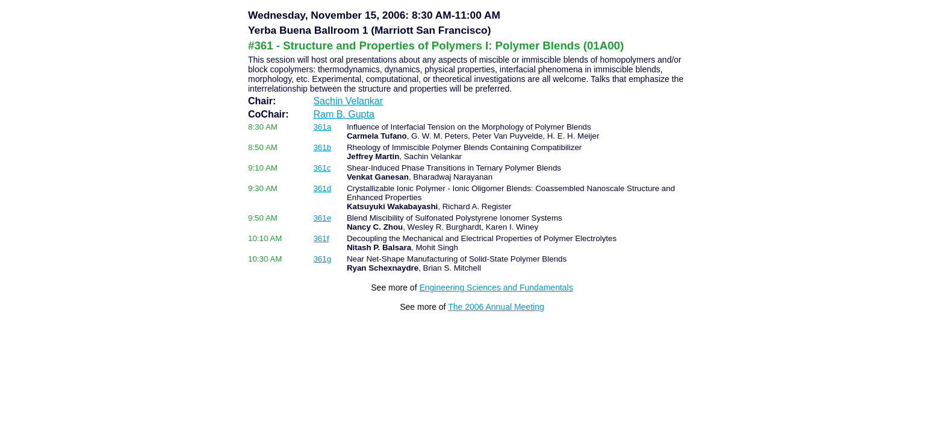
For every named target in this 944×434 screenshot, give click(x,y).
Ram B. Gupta (343, 114)
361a (322, 126)
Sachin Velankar (348, 101)
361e (322, 217)
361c (322, 167)
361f (321, 238)
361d (322, 188)
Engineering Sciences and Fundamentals (496, 287)
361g (322, 258)
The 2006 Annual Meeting (496, 307)
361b (322, 147)
